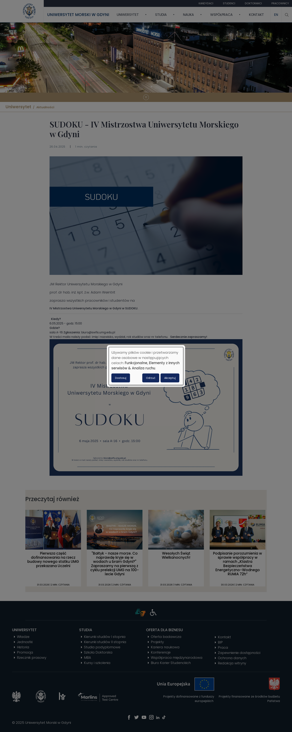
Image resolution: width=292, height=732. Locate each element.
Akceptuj (170, 378)
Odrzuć (150, 378)
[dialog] (146, 366)
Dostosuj (120, 378)
